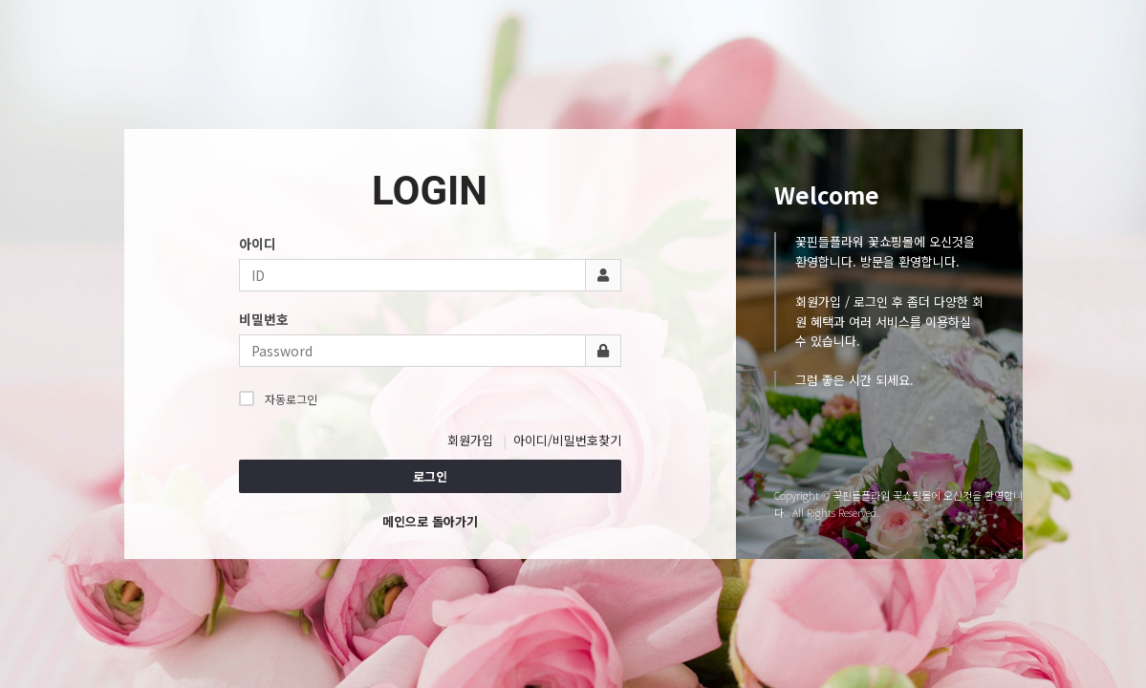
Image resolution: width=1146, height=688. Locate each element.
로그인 (430, 476)
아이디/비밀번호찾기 (567, 440)
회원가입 (470, 440)
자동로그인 (278, 398)
